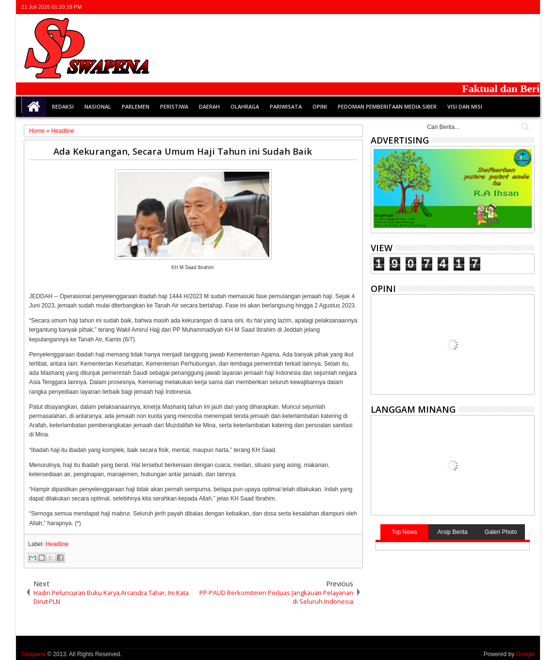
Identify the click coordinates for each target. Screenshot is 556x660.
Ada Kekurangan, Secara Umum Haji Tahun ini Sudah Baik (182, 151)
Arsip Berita (453, 532)
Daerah (209, 106)
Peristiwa (174, 106)
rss (515, 7)
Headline (57, 544)
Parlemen (135, 106)
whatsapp (528, 7)
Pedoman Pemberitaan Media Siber (387, 106)
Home (34, 107)
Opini (319, 106)
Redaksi (63, 106)
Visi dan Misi (464, 106)
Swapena (33, 654)
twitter (478, 7)
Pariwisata (286, 106)
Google (525, 654)
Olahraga (244, 106)
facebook (490, 7)
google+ (503, 7)
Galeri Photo (501, 532)
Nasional (97, 106)
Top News (404, 532)
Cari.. (524, 127)
